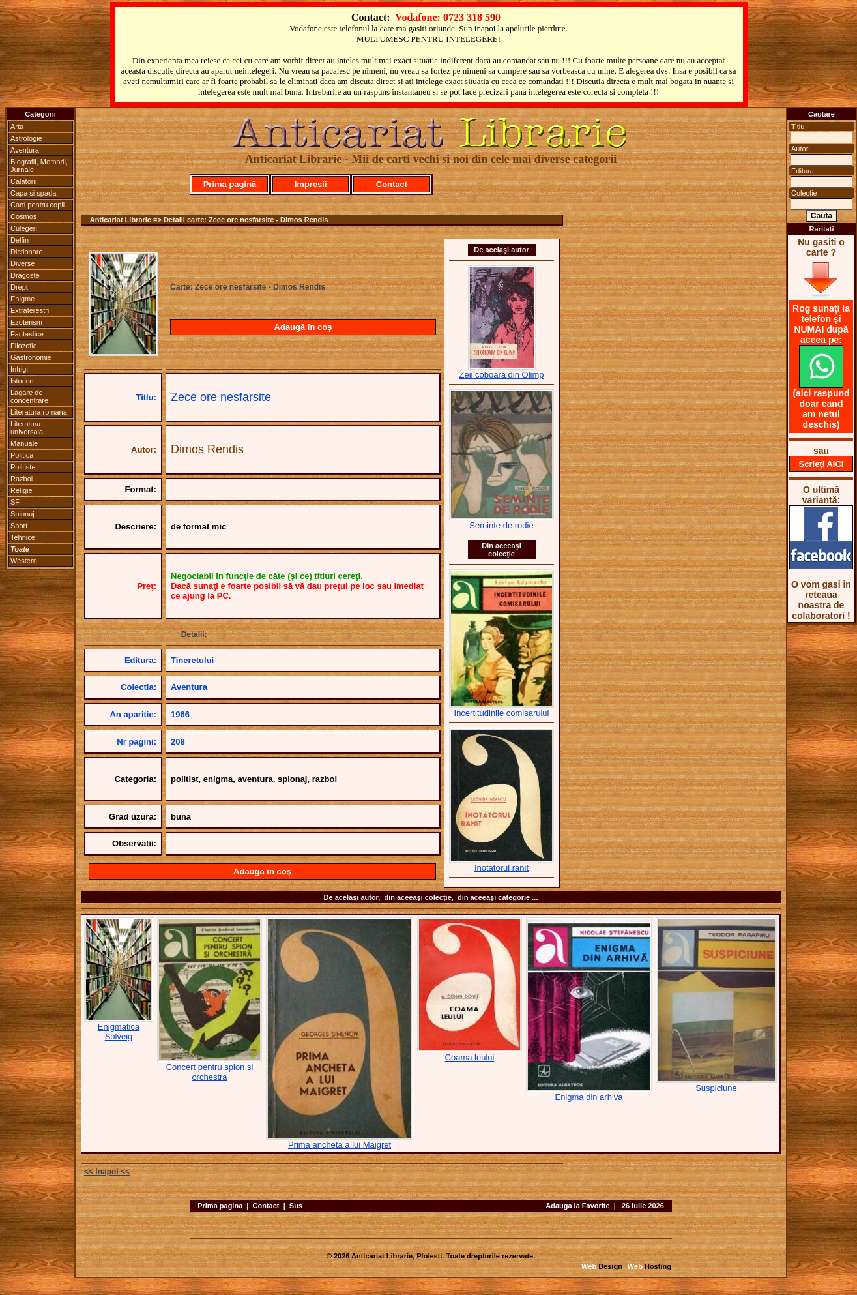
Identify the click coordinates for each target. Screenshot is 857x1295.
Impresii (311, 184)
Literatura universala (26, 428)
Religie (21, 490)
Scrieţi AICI (821, 464)
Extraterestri (29, 310)
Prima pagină (230, 184)
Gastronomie (30, 357)
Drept (19, 287)
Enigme (22, 299)
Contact (391, 184)
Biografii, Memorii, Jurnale (39, 165)
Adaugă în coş (303, 327)
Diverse (22, 263)
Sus (295, 1206)
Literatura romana (38, 412)
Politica (21, 455)
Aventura (24, 150)
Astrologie (26, 138)
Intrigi (19, 369)
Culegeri (23, 228)
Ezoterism (26, 322)
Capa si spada (33, 193)
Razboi (21, 479)
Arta (16, 126)
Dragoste (25, 275)
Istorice (21, 381)
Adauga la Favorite (577, 1206)
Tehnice (22, 537)
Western (23, 561)
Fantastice (27, 334)
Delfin (19, 240)
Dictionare (26, 252)
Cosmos (23, 216)
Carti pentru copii (37, 205)
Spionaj (22, 514)
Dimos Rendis (207, 449)
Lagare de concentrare (29, 396)
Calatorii (23, 181)
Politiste (23, 467)
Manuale (24, 443)
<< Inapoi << (107, 1171)
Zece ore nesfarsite (221, 397)
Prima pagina (219, 1206)
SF (15, 502)
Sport (18, 525)
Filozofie (23, 346)
